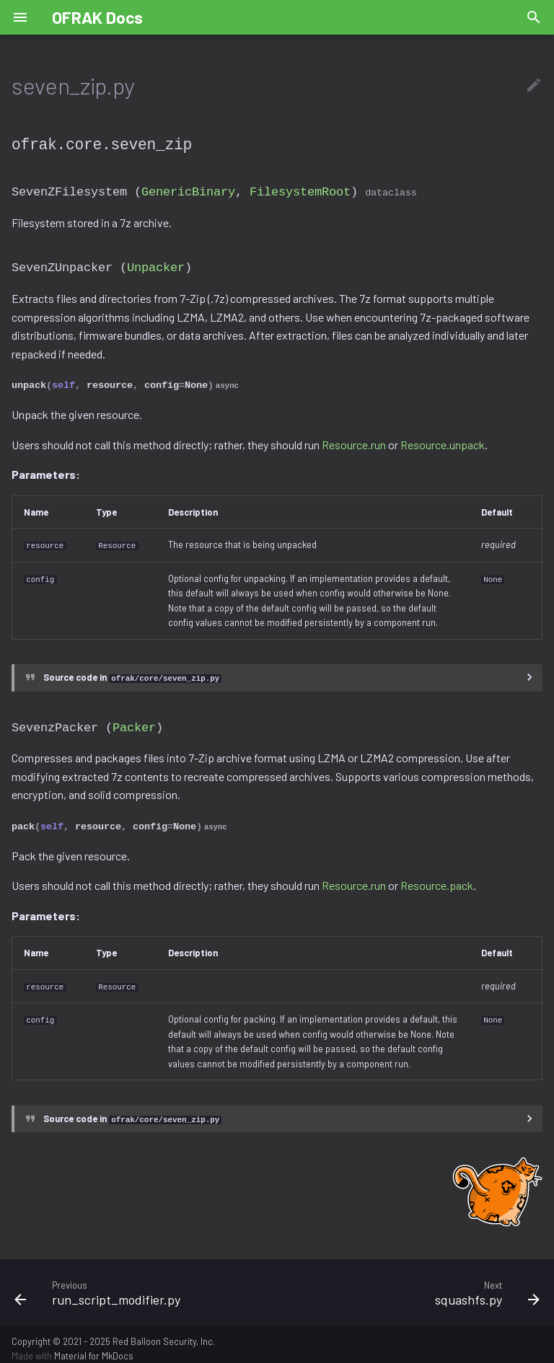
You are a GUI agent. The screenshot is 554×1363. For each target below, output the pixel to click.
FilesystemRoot (300, 190)
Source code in (132, 672)
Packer (134, 721)
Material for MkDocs (93, 1347)
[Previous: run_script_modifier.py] (140, 1283)
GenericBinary (188, 190)
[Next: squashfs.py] (414, 1283)
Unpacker (156, 264)
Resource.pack (436, 878)
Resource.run (354, 440)
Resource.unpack (442, 440)
